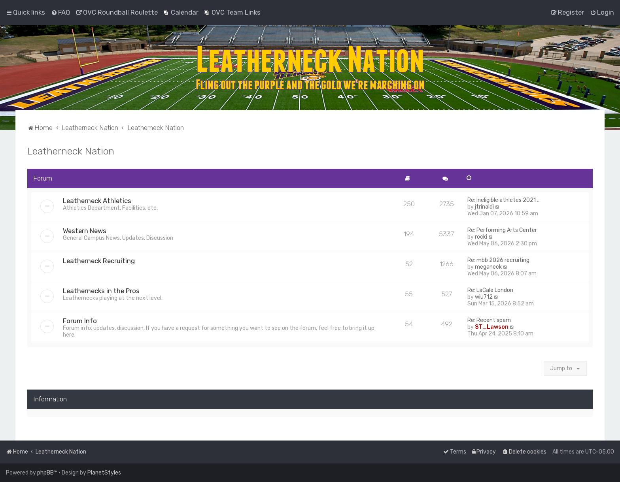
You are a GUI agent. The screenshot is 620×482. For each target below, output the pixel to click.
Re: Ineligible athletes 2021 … (504, 200)
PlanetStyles (104, 472)
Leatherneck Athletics (97, 201)
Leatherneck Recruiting (99, 261)
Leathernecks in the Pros (101, 291)
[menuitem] (60, 12)
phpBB (45, 472)
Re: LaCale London (490, 290)
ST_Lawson (491, 327)
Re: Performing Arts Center (502, 230)
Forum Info (80, 321)
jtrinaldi (484, 206)
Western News (84, 231)
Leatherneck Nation (70, 151)
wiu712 (484, 297)
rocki (481, 236)
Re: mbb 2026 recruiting (498, 260)
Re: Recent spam (489, 320)
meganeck (488, 267)
